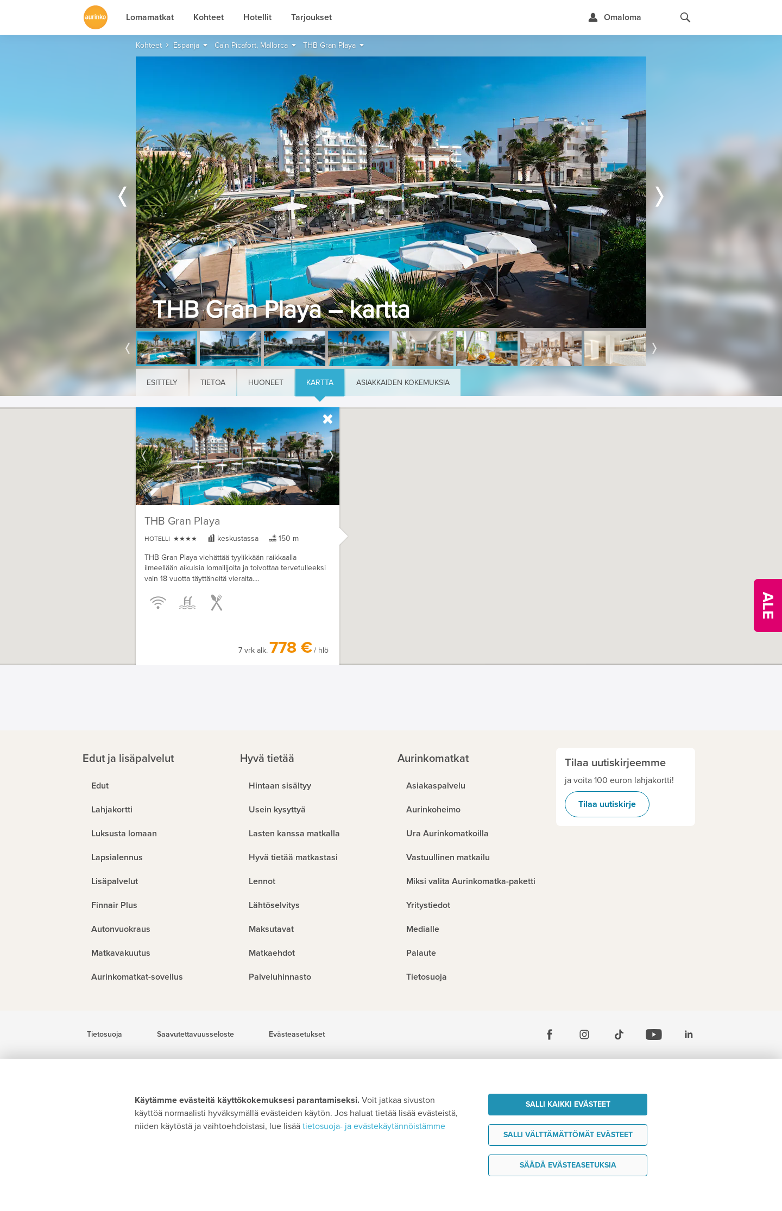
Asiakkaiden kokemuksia (403, 382)
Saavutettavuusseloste (195, 1034)
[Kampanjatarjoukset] (767, 605)
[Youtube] (654, 1034)
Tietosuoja (104, 1034)
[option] (391, 192)
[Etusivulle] (96, 17)
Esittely (162, 382)
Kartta (319, 382)
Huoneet (265, 382)
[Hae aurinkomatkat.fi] (685, 17)
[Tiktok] (619, 1034)
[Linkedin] (688, 1034)
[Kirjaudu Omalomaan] (614, 17)
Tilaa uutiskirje (607, 804)
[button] (382, 563)
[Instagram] (584, 1034)
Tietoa (212, 382)
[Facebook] (549, 1034)
